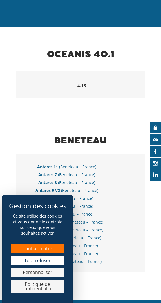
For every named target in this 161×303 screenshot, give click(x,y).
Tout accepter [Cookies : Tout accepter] (37, 249)
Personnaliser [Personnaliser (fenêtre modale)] (37, 272)
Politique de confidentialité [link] (37, 286)
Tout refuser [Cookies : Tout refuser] (37, 260)
